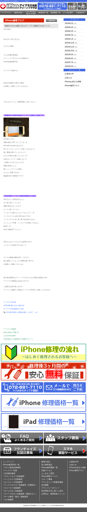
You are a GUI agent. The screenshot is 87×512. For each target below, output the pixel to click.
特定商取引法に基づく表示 (52, 491)
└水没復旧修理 (9, 473)
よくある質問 (68, 12)
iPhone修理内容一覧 (11, 465)
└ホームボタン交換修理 (12, 491)
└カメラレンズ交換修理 (12, 482)
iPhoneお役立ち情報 (73, 82)
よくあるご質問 (47, 473)
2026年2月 (69, 35)
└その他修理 (8, 500)
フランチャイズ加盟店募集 (52, 482)
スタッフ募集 (46, 479)
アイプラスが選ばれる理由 (31, 13)
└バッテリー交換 (10, 470)
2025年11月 (69, 47)
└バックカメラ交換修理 (12, 479)
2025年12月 (69, 43)
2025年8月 (69, 58)
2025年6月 (69, 66)
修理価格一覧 (55, 12)
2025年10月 (69, 51)
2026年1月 (69, 39)
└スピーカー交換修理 (12, 488)
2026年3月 (69, 31)
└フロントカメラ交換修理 (13, 476)
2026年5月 (69, 23)
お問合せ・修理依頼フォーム (53, 494)
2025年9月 (69, 54)
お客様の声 (80, 12)
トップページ (6, 12)
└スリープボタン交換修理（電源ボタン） (20, 494)
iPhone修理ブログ (72, 86)
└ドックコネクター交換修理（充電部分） (20, 485)
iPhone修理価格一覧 (49, 467)
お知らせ (68, 78)
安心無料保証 (46, 465)
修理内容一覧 (43, 12)
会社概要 (45, 485)
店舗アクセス (46, 470)
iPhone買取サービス (49, 476)
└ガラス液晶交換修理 (12, 467)
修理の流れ (19, 12)
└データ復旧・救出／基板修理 (15, 497)
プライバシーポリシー (50, 488)
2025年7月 (69, 62)
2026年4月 (69, 27)
